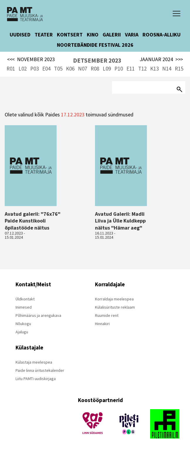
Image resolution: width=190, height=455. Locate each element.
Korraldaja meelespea (114, 299)
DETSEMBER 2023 (97, 60)
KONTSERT (70, 34)
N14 (166, 68)
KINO (93, 34)
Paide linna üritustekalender (40, 370)
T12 (142, 68)
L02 (22, 68)
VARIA (131, 34)
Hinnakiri (102, 323)
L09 (107, 68)
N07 (82, 68)
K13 (154, 68)
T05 (58, 68)
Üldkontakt (25, 299)
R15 (179, 68)
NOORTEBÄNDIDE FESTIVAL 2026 (95, 44)
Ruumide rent (106, 315)
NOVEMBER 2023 (31, 59)
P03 (34, 68)
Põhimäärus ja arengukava (38, 315)
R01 (10, 68)
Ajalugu (22, 331)
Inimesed (24, 307)
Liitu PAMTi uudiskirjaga (36, 378)
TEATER (44, 34)
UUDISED (20, 34)
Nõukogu (23, 323)
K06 (70, 68)
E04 (46, 68)
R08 (95, 68)
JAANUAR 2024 (161, 59)
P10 (118, 68)
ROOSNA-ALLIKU (161, 34)
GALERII (112, 34)
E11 (130, 68)
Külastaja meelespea (34, 362)
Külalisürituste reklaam (115, 307)
